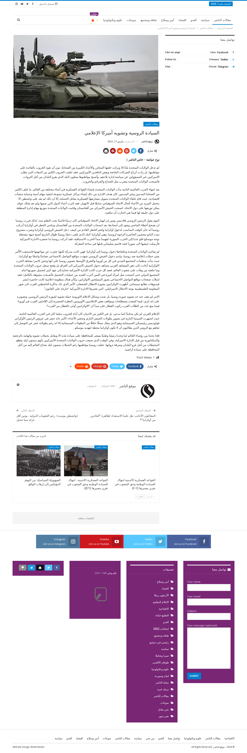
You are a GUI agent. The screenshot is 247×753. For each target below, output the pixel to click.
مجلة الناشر (162, 682)
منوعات (131, 20)
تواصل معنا (221, 569)
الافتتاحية (164, 608)
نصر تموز (164, 716)
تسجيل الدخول (48, 4)
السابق (150, 496)
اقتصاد (182, 20)
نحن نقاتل (163, 709)
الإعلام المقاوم (161, 602)
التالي (140, 496)
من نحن (150, 738)
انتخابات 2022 (161, 628)
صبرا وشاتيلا (162, 655)
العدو (194, 20)
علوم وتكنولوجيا (112, 20)
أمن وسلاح (167, 20)
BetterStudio (37, 747)
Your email (209, 599)
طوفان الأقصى (160, 662)
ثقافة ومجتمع (149, 20)
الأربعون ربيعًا (161, 595)
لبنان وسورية (162, 675)
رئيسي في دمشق (159, 642)
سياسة (205, 20)
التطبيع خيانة (162, 615)
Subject (209, 613)
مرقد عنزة (163, 689)
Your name (209, 584)
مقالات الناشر (222, 20)
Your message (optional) (209, 646)
